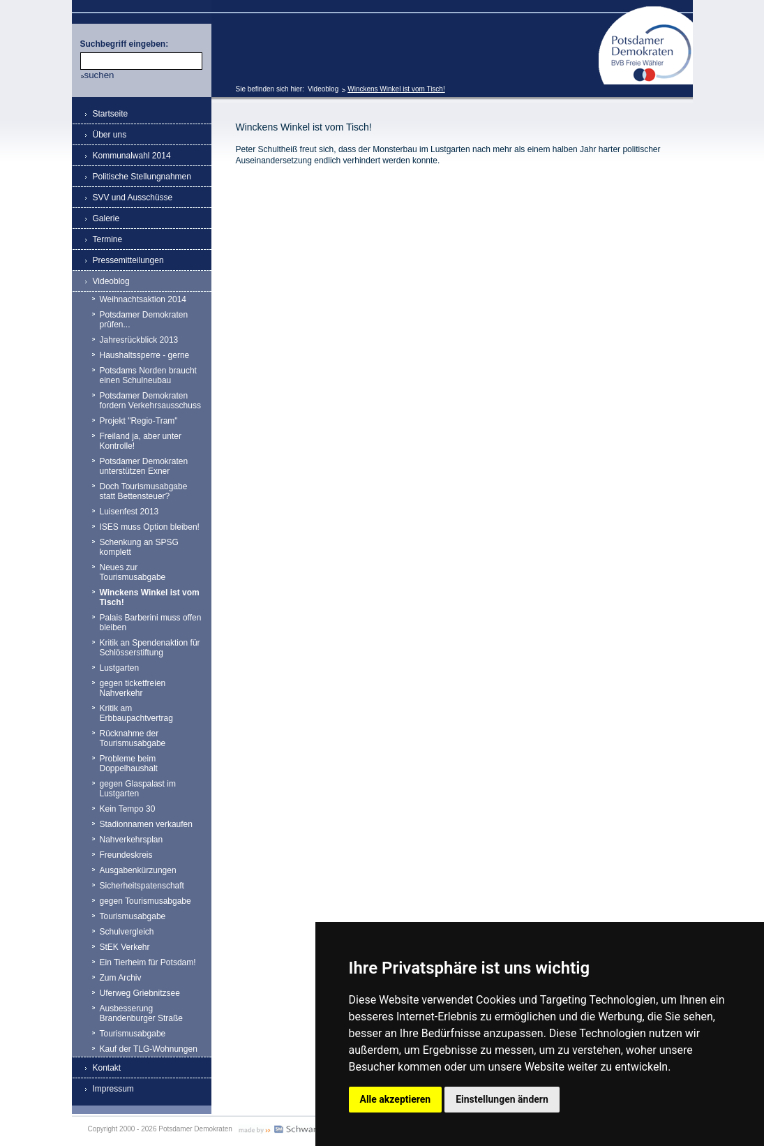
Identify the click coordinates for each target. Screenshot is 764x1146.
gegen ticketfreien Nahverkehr (133, 688)
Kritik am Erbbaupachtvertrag (136, 713)
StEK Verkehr (125, 947)
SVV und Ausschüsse (133, 197)
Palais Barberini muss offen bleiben (151, 622)
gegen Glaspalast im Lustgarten (138, 788)
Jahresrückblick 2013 (139, 340)
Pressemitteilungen (128, 260)
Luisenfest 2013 (129, 511)
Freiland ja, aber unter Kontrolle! (140, 441)
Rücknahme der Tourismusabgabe (133, 738)
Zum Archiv (121, 978)
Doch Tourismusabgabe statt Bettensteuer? (144, 491)
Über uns (110, 135)
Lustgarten (120, 668)
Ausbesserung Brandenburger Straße (141, 1013)
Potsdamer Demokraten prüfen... (144, 319)
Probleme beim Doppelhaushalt (129, 763)
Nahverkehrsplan (131, 839)
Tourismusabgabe (133, 916)
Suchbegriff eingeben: (124, 44)
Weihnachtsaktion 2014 (143, 299)
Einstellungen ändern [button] (502, 1099)
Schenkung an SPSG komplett (139, 547)
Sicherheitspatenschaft (142, 886)
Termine (108, 239)
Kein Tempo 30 (128, 809)
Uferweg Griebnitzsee (140, 993)
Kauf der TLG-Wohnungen (148, 1049)
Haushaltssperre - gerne (145, 355)
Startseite (110, 114)
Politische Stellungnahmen (142, 176)
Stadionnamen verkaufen (146, 824)
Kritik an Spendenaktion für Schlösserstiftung (150, 647)
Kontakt (107, 1068)
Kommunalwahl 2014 (132, 156)
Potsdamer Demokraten (646, 11)
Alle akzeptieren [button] (395, 1099)
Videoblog (323, 89)
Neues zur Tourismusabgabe (133, 572)
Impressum (113, 1089)
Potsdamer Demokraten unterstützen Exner (144, 466)
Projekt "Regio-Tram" (139, 421)
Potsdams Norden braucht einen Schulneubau (148, 375)
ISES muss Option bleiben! (150, 527)
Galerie (106, 218)
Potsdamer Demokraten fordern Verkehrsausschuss (150, 400)
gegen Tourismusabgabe (145, 901)
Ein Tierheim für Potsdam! (148, 962)
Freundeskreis (126, 855)
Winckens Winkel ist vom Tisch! (395, 89)
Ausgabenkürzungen (138, 870)
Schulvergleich (127, 932)
